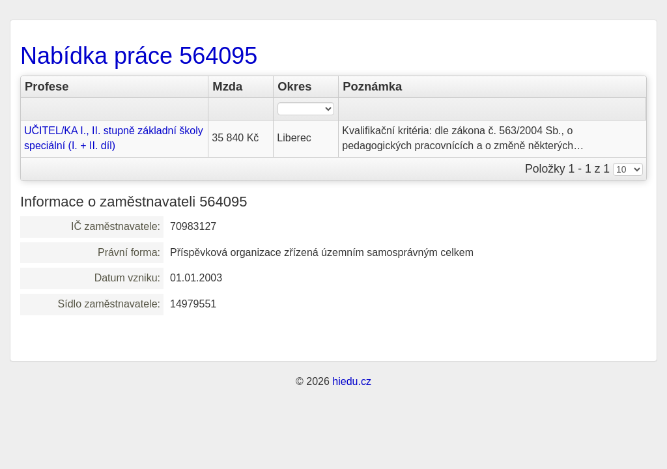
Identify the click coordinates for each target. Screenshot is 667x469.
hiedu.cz (351, 381)
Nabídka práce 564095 (138, 55)
